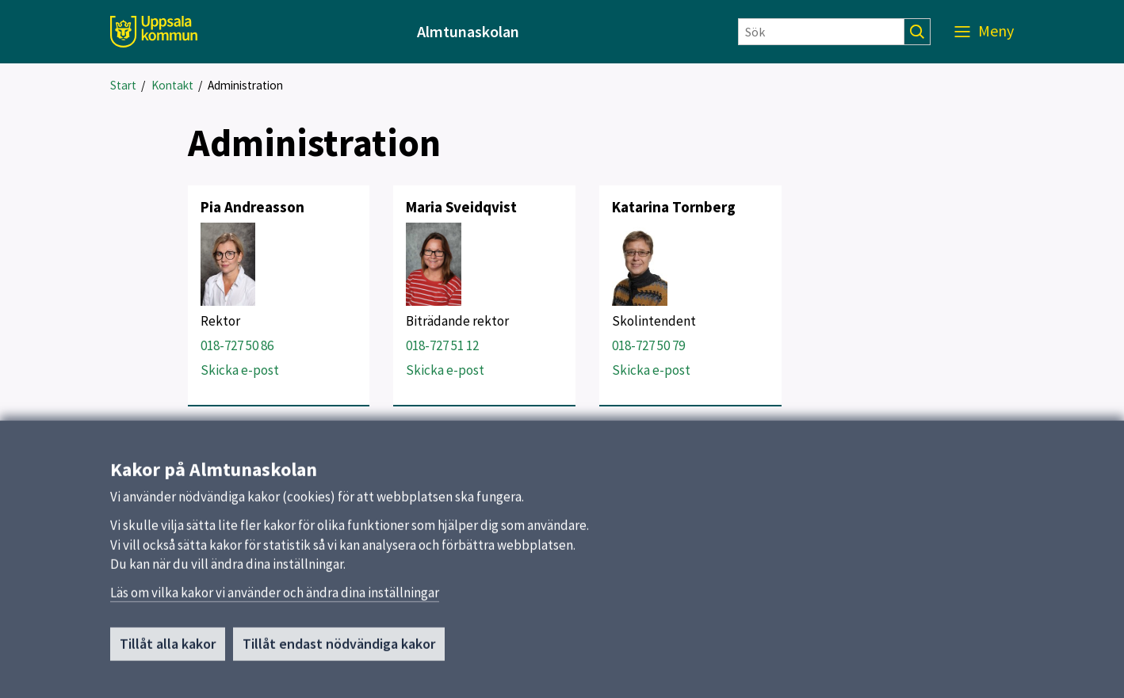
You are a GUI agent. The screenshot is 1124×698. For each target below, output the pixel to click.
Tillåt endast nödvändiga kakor (339, 650)
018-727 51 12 (442, 345)
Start (123, 85)
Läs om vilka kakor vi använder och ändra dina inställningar (274, 599)
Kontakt (172, 85)
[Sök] (821, 31)
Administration (245, 85)
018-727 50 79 (648, 345)
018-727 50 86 (237, 345)
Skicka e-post (240, 370)
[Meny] (984, 32)
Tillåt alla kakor (168, 650)
